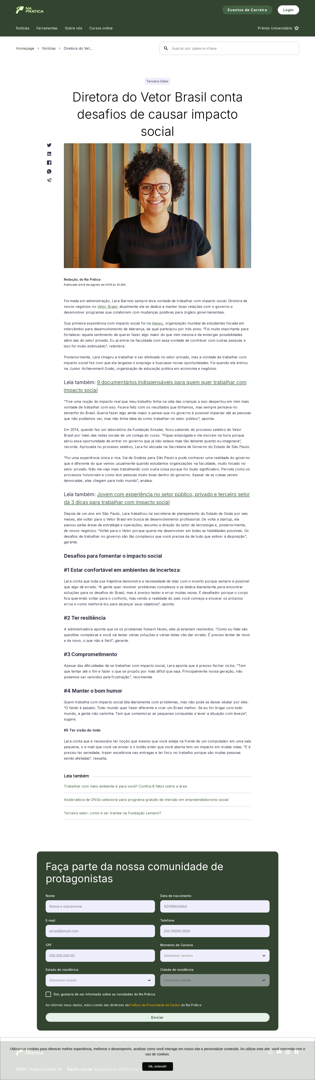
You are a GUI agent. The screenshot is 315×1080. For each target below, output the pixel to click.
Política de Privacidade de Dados (155, 1005)
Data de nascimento (176, 896)
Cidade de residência (177, 969)
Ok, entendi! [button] (157, 1066)
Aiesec (157, 323)
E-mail (51, 920)
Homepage (25, 48)
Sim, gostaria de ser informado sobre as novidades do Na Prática (100, 994)
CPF (49, 945)
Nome (50, 896)
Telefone (167, 920)
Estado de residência (62, 969)
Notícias (49, 48)
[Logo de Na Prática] (30, 9)
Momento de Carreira (176, 945)
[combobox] (164, 955)
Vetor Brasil (107, 306)
